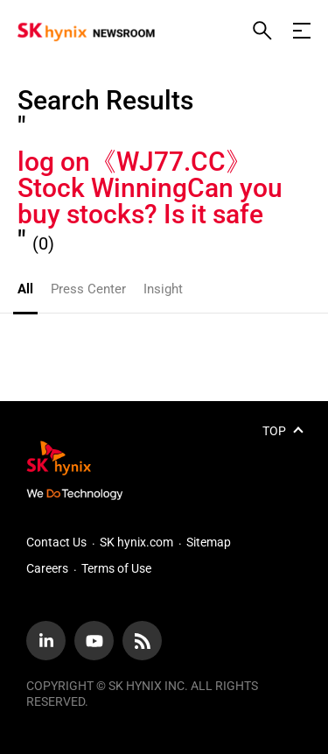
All (25, 289)
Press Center (88, 289)
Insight (163, 289)
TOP (274, 431)
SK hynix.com (136, 542)
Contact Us (56, 542)
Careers (47, 568)
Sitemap (208, 542)
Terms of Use (116, 568)
